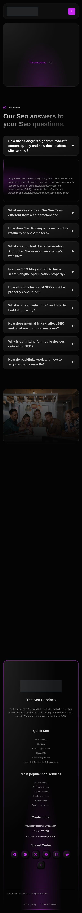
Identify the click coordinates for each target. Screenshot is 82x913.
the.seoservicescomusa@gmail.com (40, 826)
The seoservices (37, 62)
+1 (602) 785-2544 (41, 831)
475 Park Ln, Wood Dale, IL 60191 (41, 836)
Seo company (41, 739)
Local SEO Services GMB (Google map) (41, 762)
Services (41, 744)
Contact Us (41, 753)
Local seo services (41, 796)
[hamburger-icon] (71, 11)
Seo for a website (41, 783)
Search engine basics (41, 748)
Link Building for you (41, 757)
